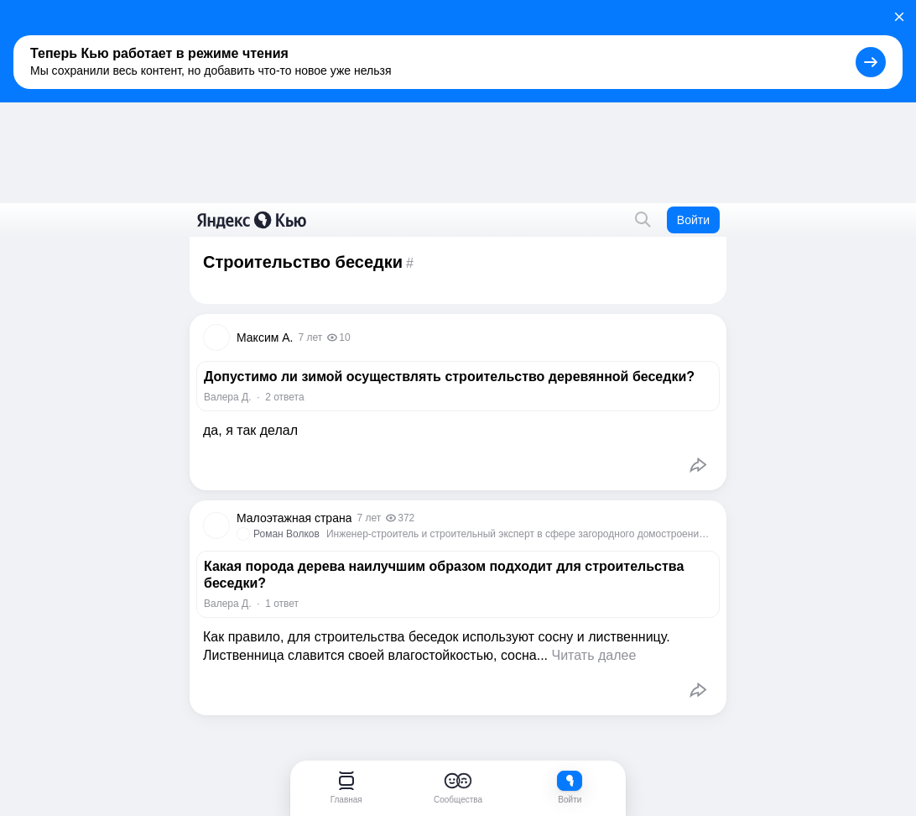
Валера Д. (228, 397)
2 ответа (284, 397)
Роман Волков (286, 534)
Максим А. (265, 337)
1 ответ (282, 603)
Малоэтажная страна (294, 518)
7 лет (310, 337)
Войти (693, 220)
